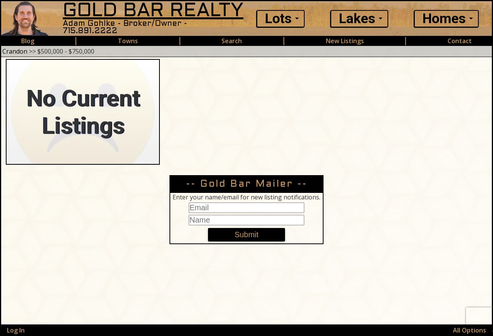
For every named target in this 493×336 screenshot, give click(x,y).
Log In (16, 330)
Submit (246, 234)
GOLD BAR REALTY (153, 11)
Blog (27, 41)
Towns (128, 41)
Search (231, 41)
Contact (460, 41)
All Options (469, 330)
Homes (444, 19)
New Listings (345, 41)
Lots (278, 19)
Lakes (357, 19)
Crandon (14, 51)
